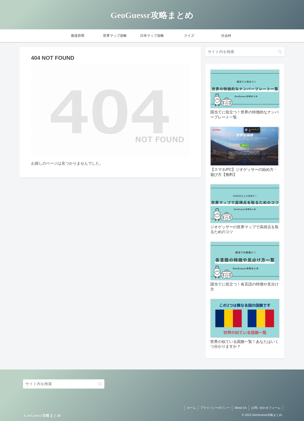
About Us (240, 407)
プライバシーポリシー (215, 407)
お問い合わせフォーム (266, 407)
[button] (280, 51)
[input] (244, 51)
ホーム (191, 407)
